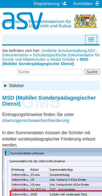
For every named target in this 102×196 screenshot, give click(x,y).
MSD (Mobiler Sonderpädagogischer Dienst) (45, 61)
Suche (92, 72)
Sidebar (16, 85)
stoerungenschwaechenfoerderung (35, 120)
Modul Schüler (62, 59)
